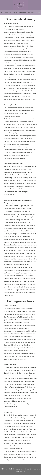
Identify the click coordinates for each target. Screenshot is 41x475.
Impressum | (19, 469)
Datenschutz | (28, 469)
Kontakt (38, 12)
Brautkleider (8, 12)
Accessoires (22, 12)
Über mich (31, 12)
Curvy (15, 12)
